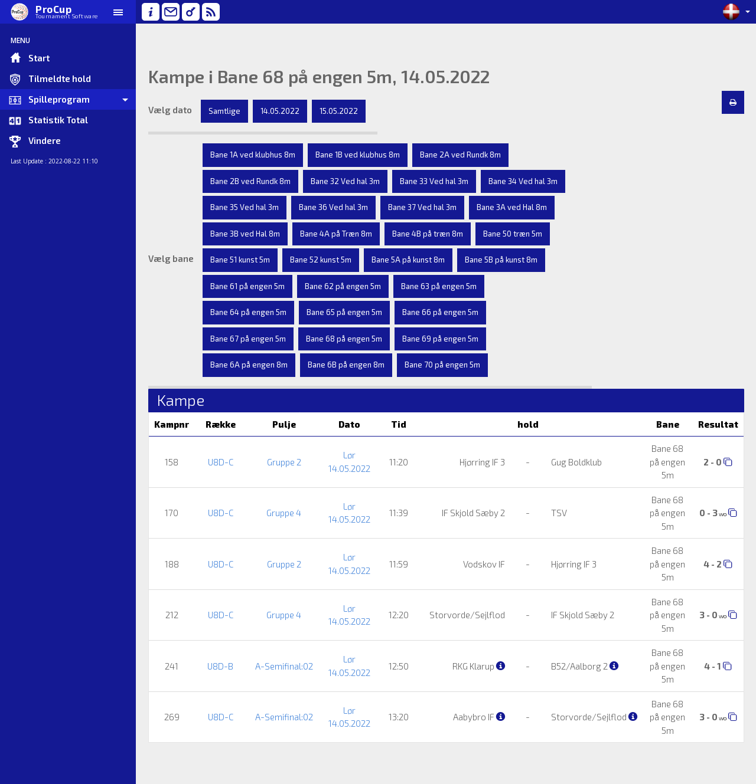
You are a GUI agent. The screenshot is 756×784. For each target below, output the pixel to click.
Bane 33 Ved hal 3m (434, 181)
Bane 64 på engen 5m (248, 312)
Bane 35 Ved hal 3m (244, 207)
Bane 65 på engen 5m (344, 312)
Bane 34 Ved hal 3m (523, 181)
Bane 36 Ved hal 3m (333, 207)
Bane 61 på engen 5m (247, 286)
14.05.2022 (279, 111)
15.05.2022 (339, 111)
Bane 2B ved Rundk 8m (250, 181)
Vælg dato (170, 109)
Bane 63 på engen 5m (439, 286)
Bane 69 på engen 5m (440, 338)
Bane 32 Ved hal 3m (345, 181)
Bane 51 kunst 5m (240, 259)
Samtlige (224, 111)
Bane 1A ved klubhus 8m (252, 154)
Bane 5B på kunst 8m (501, 259)
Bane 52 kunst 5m (320, 259)
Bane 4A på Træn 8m (336, 233)
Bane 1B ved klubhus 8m (357, 154)
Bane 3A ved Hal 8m (512, 207)
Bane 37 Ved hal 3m (422, 207)
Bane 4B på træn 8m (427, 233)
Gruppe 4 (283, 512)
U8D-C (220, 462)
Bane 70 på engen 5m (442, 364)
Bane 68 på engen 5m (344, 338)
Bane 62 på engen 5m (343, 286)
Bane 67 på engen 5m (248, 338)
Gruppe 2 (284, 462)
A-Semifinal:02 (284, 666)
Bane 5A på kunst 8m (408, 259)
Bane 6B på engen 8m (346, 364)
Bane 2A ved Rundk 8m (460, 154)
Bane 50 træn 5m (512, 233)
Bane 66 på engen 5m (440, 312)
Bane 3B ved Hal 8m (245, 233)
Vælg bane (171, 258)
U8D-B (220, 666)
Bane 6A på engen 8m (249, 364)
